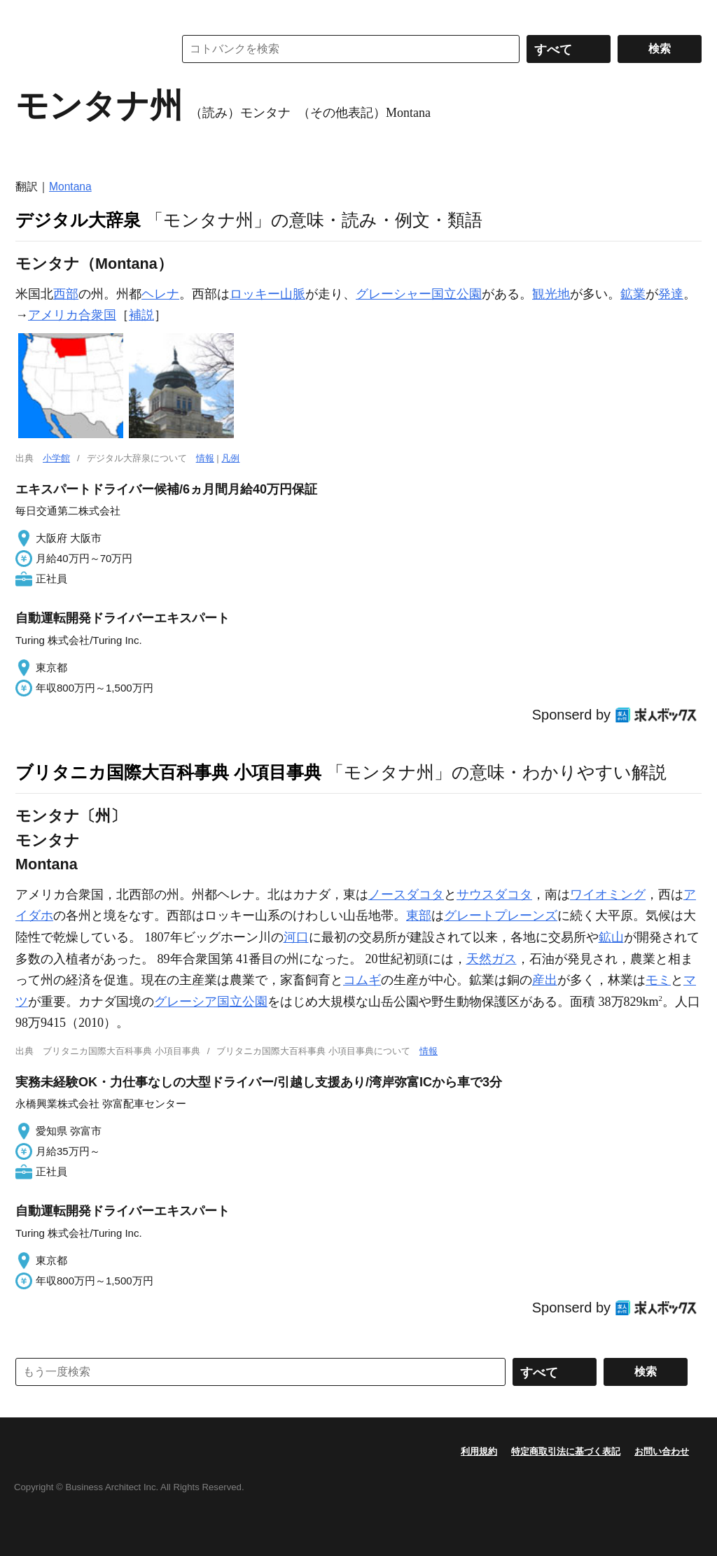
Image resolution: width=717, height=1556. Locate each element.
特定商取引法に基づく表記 (565, 1451)
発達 (670, 294)
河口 (296, 937)
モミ (658, 980)
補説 (141, 315)
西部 (65, 294)
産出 (544, 980)
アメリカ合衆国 (72, 315)
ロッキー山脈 (267, 294)
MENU (29, 14)
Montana (70, 186)
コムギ (362, 980)
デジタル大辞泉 (78, 220)
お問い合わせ (661, 1451)
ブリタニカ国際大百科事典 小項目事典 (168, 772)
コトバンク (84, 49)
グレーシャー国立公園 (419, 294)
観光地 (551, 294)
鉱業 (633, 294)
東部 (418, 916)
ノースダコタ (406, 895)
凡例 (230, 458)
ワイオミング (608, 895)
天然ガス (491, 959)
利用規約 (479, 1451)
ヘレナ (160, 294)
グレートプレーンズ (500, 916)
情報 (205, 458)
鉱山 (611, 937)
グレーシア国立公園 (210, 1002)
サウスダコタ (494, 895)
